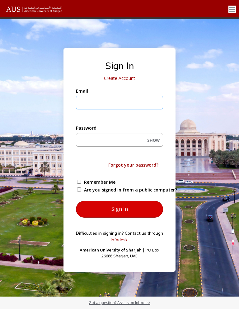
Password (86, 128)
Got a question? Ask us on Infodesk (119, 302)
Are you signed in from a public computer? (127, 190)
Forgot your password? (133, 165)
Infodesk (119, 240)
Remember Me (99, 182)
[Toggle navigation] (232, 9)
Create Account (119, 78)
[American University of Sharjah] (39, 9)
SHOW (153, 140)
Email (82, 91)
